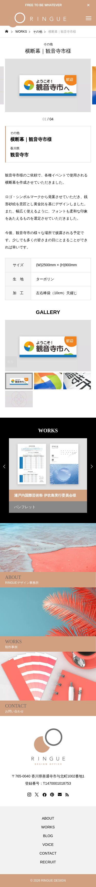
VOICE (48, 844)
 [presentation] (4, 466)
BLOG (48, 836)
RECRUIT (48, 862)
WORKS (48, 827)
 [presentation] (92, 466)
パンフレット (25, 507)
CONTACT (48, 853)
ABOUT (48, 818)
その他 (48, 44)
